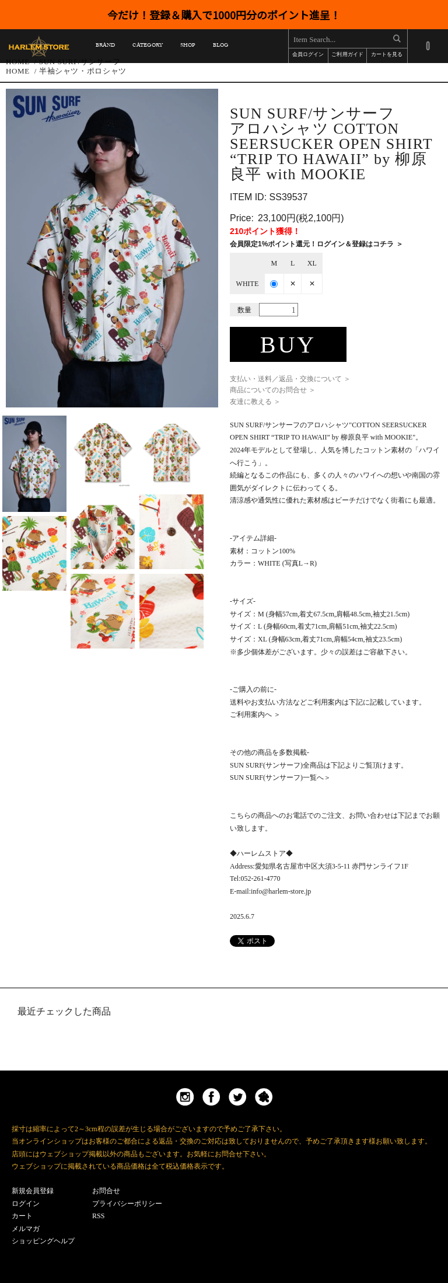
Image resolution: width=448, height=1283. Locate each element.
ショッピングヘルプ (43, 1241)
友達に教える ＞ (255, 402)
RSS (98, 1216)
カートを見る (386, 55)
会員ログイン (308, 55)
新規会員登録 (33, 1191)
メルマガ (26, 1229)
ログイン (26, 1204)
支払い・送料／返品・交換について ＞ (290, 379)
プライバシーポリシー (127, 1204)
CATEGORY (147, 47)
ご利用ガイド (347, 55)
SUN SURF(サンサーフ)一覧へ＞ (280, 777)
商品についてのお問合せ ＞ (273, 390)
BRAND (105, 47)
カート (22, 1216)
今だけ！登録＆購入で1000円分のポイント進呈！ (224, 14)
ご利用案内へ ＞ (255, 714)
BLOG (220, 47)
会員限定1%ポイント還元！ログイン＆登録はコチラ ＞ (316, 244)
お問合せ (106, 1191)
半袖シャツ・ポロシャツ (83, 71)
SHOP (187, 47)
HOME (18, 71)
